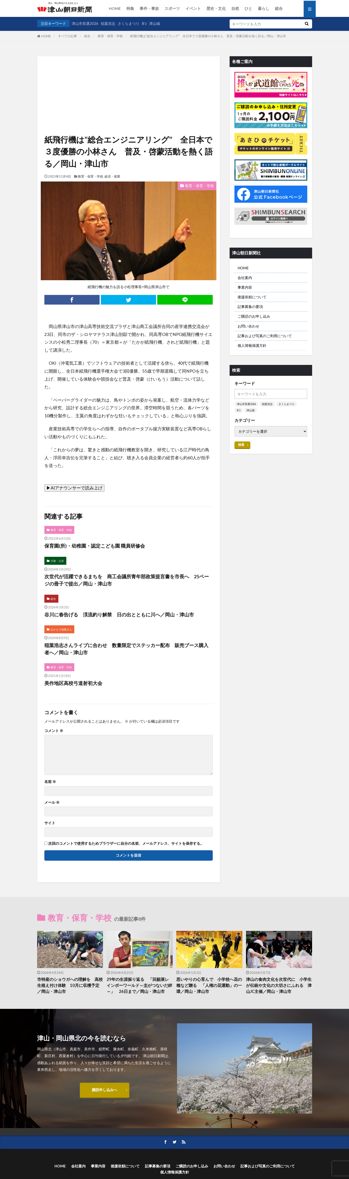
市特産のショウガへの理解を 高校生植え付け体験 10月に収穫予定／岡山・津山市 (70, 985)
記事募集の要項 (250, 306)
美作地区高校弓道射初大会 (73, 683)
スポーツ (172, 8)
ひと (248, 8)
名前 (50, 781)
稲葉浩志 (108, 23)
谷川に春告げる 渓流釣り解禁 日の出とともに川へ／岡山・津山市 (119, 614)
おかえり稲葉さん (61, 629)
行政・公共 (57, 560)
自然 (235, 8)
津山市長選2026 (85, 23)
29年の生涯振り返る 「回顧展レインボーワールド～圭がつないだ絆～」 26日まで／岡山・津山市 (139, 985)
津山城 (154, 23)
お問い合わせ (248, 326)
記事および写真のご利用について (265, 336)
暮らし (263, 8)
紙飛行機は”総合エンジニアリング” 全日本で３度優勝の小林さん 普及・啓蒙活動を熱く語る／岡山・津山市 (208, 36)
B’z (144, 23)
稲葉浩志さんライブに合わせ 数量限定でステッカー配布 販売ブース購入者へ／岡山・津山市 (126, 648)
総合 (279, 8)
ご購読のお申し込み (254, 316)
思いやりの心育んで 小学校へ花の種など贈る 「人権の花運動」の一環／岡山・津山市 (209, 985)
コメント (53, 731)
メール (52, 802)
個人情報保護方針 (252, 345)
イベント (193, 8)
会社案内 (245, 277)
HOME (115, 8)
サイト (49, 823)
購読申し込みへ (104, 1090)
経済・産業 (112, 176)
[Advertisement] (128, 80)
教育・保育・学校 (110, 36)
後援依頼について (252, 297)
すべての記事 (67, 36)
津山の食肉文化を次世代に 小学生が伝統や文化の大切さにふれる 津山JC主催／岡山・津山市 (279, 985)
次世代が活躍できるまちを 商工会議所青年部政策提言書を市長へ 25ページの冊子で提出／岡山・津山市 (126, 579)
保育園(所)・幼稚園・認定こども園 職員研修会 (94, 546)
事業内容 (245, 287)
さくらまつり (128, 23)
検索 (241, 444)
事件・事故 (149, 8)
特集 (130, 8)
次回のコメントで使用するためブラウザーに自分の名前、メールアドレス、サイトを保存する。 (126, 843)
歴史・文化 (216, 8)
